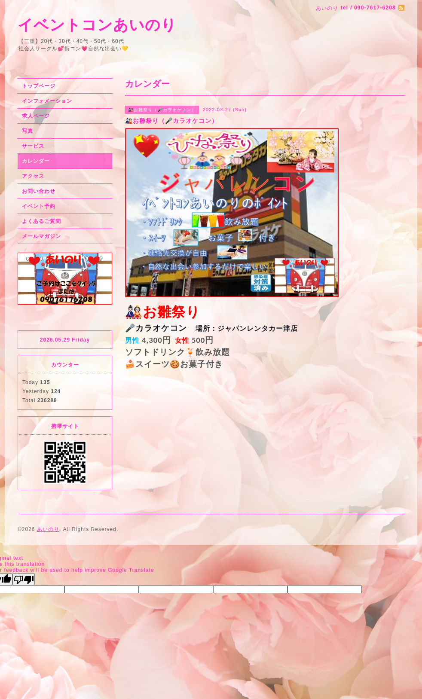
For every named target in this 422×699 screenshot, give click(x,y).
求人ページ (36, 116)
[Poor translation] (23, 579)
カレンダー (36, 161)
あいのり (48, 529)
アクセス (33, 176)
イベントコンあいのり (97, 24)
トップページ (38, 86)
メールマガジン (41, 236)
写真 (27, 131)
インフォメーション (47, 101)
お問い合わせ (38, 191)
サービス (33, 146)
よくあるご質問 (41, 221)
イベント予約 (38, 206)
